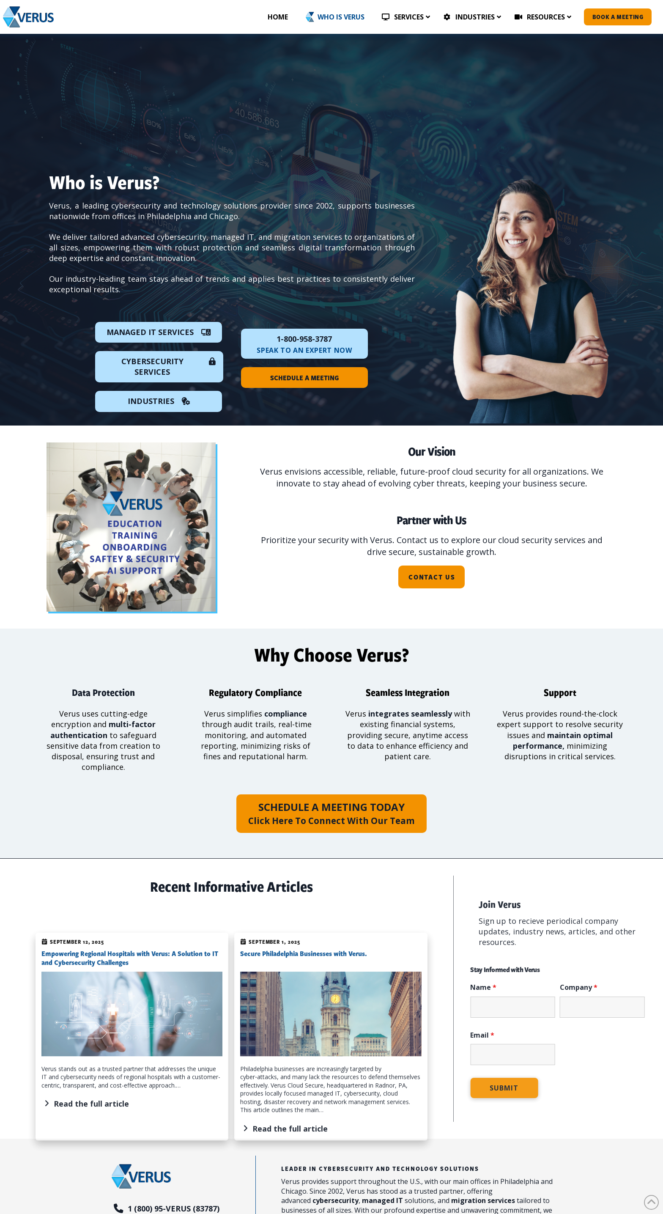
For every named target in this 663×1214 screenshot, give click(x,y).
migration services (483, 1200)
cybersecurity (335, 1200)
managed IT (382, 1200)
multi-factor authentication (103, 729)
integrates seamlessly (410, 714)
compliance (285, 714)
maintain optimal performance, (563, 740)
